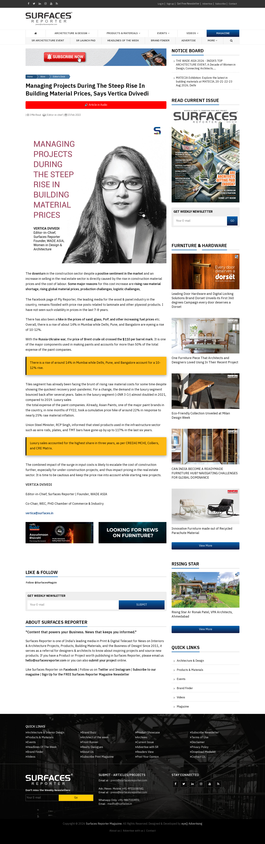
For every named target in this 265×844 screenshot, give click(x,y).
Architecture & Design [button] (71, 33)
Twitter (103, 669)
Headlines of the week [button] (123, 40)
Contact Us (197, 757)
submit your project (103, 660)
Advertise (206, 4)
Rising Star (185, 565)
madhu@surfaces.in (119, 804)
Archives (141, 737)
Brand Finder (160, 40)
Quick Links (186, 648)
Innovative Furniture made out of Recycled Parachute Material (202, 531)
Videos (191, 33)
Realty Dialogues (91, 747)
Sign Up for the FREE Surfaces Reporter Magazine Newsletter (85, 674)
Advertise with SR (146, 747)
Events (181, 679)
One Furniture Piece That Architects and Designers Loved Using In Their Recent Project (205, 360)
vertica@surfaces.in (39, 513)
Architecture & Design (190, 661)
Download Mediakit (202, 752)
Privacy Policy (199, 747)
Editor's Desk (59, 76)
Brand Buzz (88, 732)
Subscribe (220, 4)
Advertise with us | (134, 831)
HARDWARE (214, 246)
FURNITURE (184, 246)
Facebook (70, 669)
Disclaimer (197, 742)
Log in (159, 4)
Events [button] (162, 33)
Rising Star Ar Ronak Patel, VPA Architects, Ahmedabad (202, 614)
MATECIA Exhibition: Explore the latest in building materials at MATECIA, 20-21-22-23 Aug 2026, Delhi (204, 82)
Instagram (123, 669)
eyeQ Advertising (191, 824)
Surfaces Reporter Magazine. (104, 824)
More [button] (212, 40)
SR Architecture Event (48, 40)
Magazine (223, 33)
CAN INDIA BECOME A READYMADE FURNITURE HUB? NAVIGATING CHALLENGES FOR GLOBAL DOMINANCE (205, 473)
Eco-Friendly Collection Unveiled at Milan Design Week (201, 415)
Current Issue (144, 742)
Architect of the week (94, 737)
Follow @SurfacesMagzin (41, 582)
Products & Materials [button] (122, 33)
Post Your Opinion (147, 757)
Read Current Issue (195, 101)
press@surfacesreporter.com (128, 780)
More (43, 76)
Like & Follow (42, 573)
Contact (232, 4)
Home (30, 76)
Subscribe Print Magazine (97, 757)
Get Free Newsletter (187, 4)
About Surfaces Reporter (56, 623)
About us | (115, 831)
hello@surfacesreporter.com (46, 660)
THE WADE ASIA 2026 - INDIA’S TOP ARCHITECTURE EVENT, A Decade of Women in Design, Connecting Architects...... (205, 65)
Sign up (169, 4)
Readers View (144, 752)
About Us (87, 752)
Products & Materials (190, 670)
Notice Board (188, 52)
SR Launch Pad (85, 40)
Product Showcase (147, 732)
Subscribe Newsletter (204, 732)
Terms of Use (199, 737)
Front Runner (89, 742)
